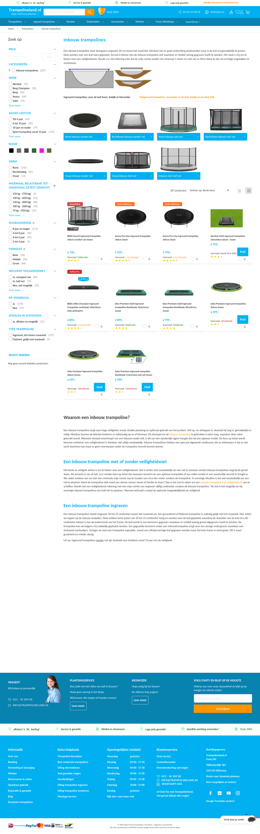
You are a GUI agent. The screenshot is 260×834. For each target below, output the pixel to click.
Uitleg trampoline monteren (73, 790)
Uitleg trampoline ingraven (72, 785)
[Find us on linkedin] (219, 793)
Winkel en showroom (131, 2)
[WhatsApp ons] (215, 12)
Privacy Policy (154, 827)
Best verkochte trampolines (72, 762)
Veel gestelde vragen (69, 773)
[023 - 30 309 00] (28, 700)
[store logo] (25, 10)
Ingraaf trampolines (46, 21)
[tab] (32, 49)
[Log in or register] (241, 12)
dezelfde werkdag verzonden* (203, 729)
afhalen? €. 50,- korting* (33, 2)
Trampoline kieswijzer (69, 756)
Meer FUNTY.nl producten (24, 14)
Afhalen (12, 773)
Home (11, 28)
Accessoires (119, 21)
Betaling (12, 762)
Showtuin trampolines (20, 802)
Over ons (13, 756)
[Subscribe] (223, 708)
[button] (97, 259)
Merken (142, 21)
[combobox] (64, 12)
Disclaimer (149, 825)
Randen (72, 21)
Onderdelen (95, 21)
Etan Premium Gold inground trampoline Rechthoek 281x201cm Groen (180, 307)
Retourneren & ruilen (20, 779)
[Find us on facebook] (210, 793)
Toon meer (17, 105)
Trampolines (28, 28)
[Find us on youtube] (228, 793)
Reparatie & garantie (19, 790)
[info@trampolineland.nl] (28, 705)
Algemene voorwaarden (163, 825)
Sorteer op (196, 190)
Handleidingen (65, 779)
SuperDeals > (193, 21)
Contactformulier (166, 762)
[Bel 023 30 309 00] (189, 12)
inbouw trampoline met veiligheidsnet (221, 482)
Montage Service (66, 796)
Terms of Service (169, 827)
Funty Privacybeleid (135, 825)
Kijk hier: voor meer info (120, 796)
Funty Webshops (167, 21)
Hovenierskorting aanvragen (172, 767)
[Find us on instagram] (238, 793)
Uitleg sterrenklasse (68, 767)
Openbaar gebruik (18, 785)
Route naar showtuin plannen (223, 776)
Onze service (164, 756)
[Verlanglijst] (237, 12)
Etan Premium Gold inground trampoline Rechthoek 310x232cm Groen (132, 307)
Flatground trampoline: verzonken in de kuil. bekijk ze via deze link (177, 97)
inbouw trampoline (180, 434)
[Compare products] (231, 12)
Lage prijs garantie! (180, 2)
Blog (10, 796)
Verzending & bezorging (21, 767)
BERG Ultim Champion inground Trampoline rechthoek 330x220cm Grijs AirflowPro (84, 307)
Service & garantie (82, 2)
